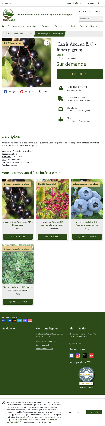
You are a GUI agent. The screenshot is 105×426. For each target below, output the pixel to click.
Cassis (29, 34)
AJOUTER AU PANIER (87, 236)
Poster (43, 91)
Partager (10, 91)
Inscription (90, 3)
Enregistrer (27, 91)
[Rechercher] (101, 18)
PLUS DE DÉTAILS (80, 74)
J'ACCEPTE (94, 412)
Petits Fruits (18, 34)
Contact (69, 3)
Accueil (7, 34)
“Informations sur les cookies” (22, 419)
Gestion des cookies (43, 345)
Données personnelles (44, 349)
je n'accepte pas (72, 412)
